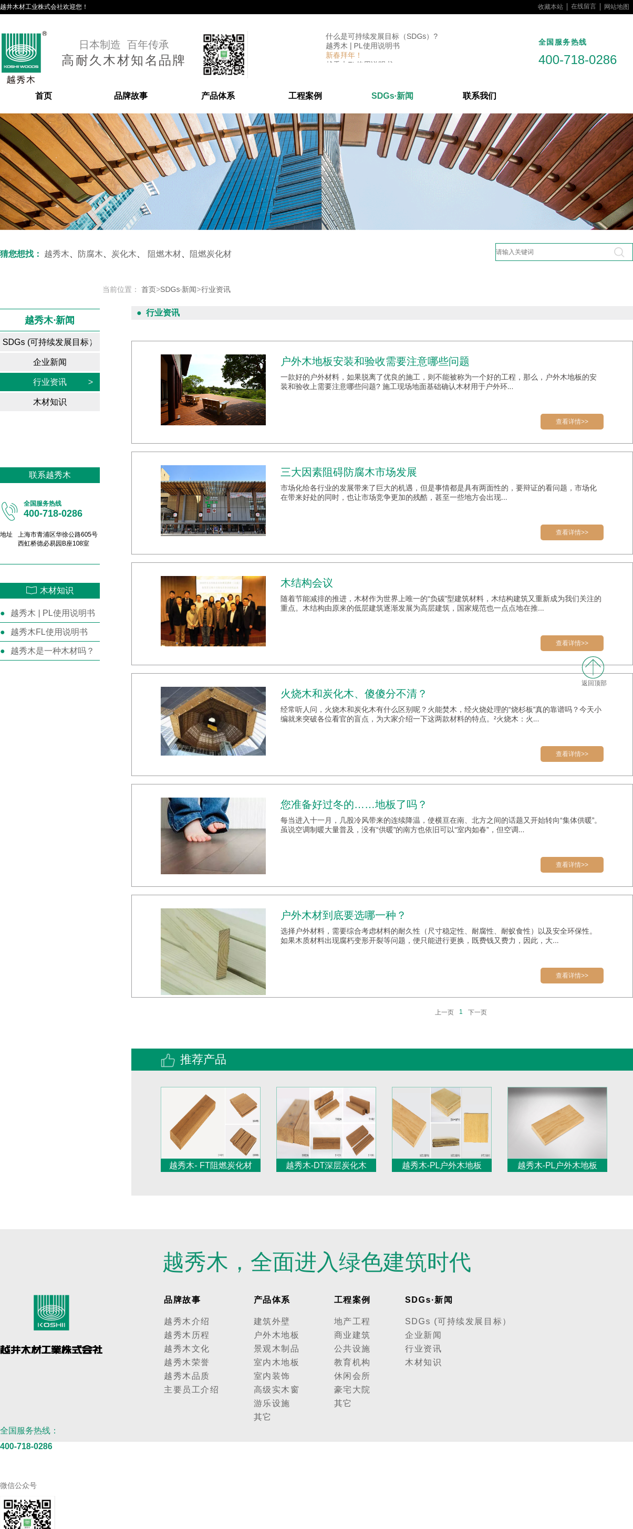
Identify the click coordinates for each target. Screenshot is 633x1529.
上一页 (444, 1012)
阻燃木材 (164, 253)
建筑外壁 (272, 1321)
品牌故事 (131, 95)
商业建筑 (352, 1335)
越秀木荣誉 (187, 1362)
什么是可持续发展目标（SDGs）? (382, 38)
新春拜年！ (344, 57)
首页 (43, 95)
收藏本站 (550, 7)
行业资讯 (63, 382)
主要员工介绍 (192, 1389)
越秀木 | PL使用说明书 (363, 47)
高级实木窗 (277, 1389)
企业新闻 (63, 362)
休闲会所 (352, 1375)
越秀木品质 (187, 1375)
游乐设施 (272, 1403)
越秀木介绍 (187, 1321)
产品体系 (218, 95)
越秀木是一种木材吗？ (53, 650)
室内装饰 (272, 1375)
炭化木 (124, 253)
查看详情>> (572, 421)
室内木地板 (277, 1362)
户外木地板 (277, 1335)
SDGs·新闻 (392, 95)
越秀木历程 (187, 1335)
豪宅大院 (352, 1389)
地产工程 (352, 1321)
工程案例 (305, 95)
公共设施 (352, 1348)
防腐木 (90, 253)
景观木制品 (277, 1348)
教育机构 (352, 1362)
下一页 (477, 1012)
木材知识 (63, 402)
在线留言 (583, 6)
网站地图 (616, 7)
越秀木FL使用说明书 (49, 631)
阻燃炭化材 (211, 253)
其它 (263, 1416)
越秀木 (56, 253)
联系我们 (479, 95)
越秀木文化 (187, 1348)
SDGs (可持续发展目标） (50, 342)
